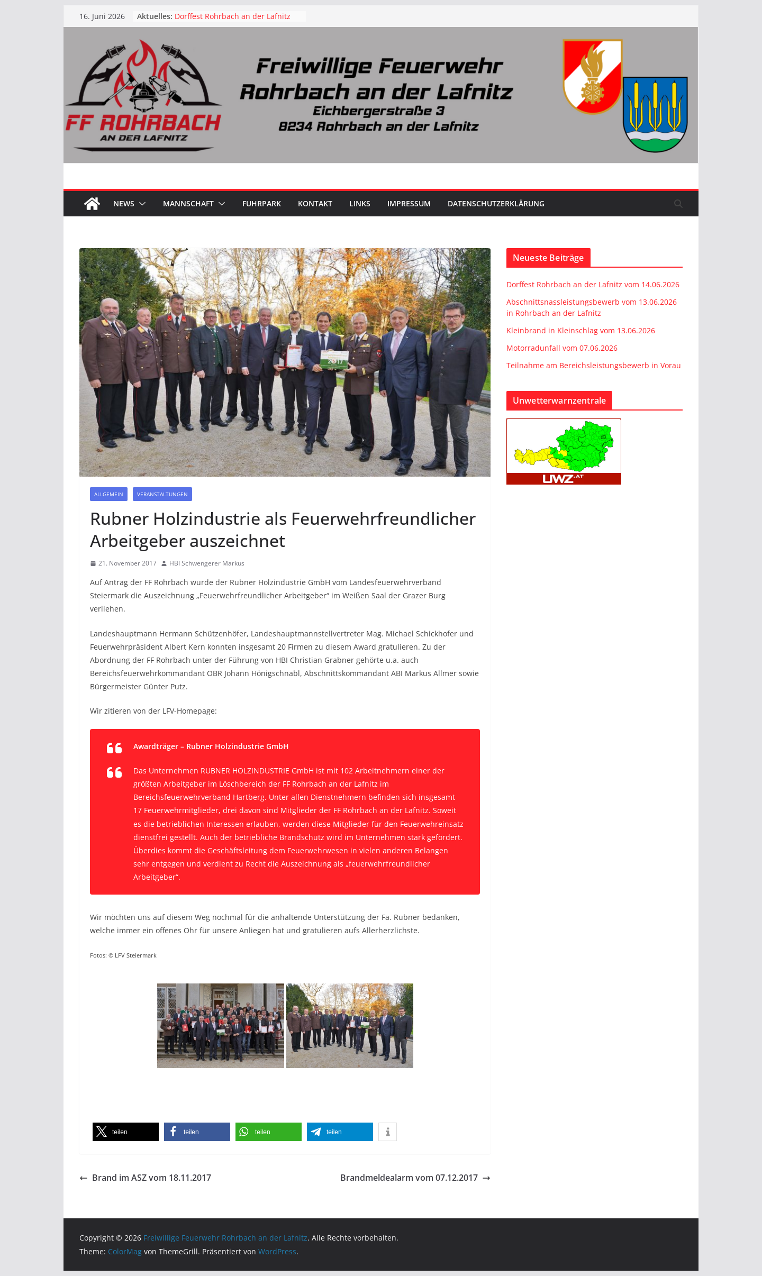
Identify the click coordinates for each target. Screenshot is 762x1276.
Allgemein (108, 494)
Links (359, 203)
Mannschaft (188, 203)
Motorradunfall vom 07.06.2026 (562, 348)
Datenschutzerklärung (496, 203)
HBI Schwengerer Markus (206, 563)
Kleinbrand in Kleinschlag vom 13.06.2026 (580, 330)
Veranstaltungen (162, 494)
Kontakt (315, 203)
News (123, 203)
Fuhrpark (261, 203)
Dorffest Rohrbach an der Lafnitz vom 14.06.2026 (592, 284)
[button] (140, 203)
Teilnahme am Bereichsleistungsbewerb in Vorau (593, 365)
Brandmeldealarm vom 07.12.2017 (415, 1177)
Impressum (409, 203)
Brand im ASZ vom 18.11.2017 (145, 1177)
